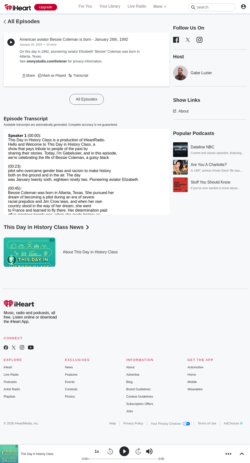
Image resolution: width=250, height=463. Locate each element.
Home (192, 374)
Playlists (9, 396)
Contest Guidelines (139, 396)
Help (112, 423)
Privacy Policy (133, 423)
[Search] (212, 7)
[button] (28, 75)
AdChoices (233, 423)
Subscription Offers (139, 404)
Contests (71, 389)
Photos (70, 396)
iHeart (8, 367)
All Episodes (24, 21)
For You (85, 6)
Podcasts (10, 382)
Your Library (109, 6)
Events (70, 382)
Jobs (129, 411)
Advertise (132, 374)
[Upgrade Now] (45, 7)
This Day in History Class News (47, 227)
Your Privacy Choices (170, 423)
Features (71, 374)
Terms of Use (207, 423)
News (69, 367)
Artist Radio (12, 389)
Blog (129, 382)
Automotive (195, 367)
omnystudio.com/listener (47, 61)
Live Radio (137, 6)
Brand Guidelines (138, 389)
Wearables (195, 389)
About (181, 111)
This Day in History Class (37, 454)
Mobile (192, 382)
